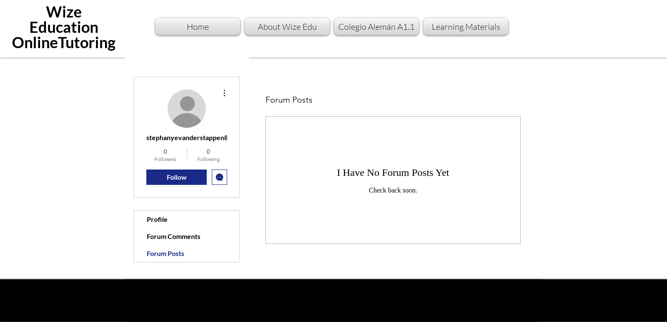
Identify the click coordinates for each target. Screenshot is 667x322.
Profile (157, 219)
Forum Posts (165, 253)
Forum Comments (173, 236)
